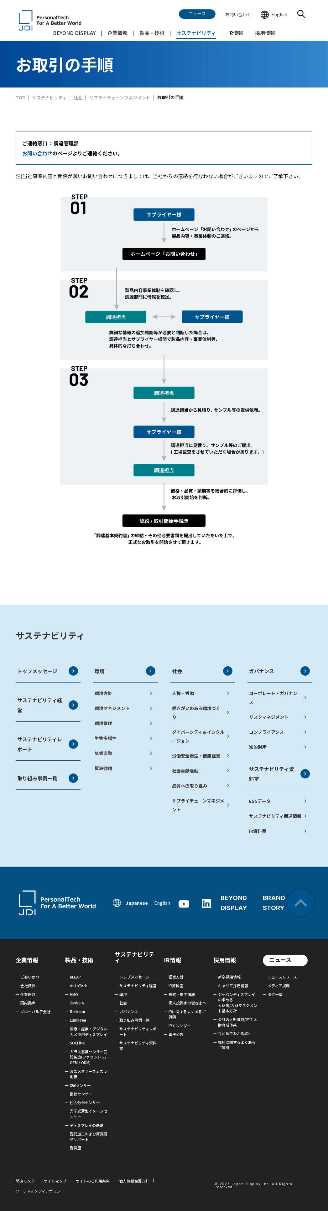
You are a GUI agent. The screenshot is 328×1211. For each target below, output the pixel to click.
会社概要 (27, 985)
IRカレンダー (180, 1025)
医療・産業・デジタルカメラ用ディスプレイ (88, 1031)
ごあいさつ (29, 976)
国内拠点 (27, 1002)
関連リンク (25, 1180)
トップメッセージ (47, 671)
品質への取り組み (201, 786)
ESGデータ (278, 801)
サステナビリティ (50, 635)
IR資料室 (278, 831)
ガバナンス (279, 671)
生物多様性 (124, 738)
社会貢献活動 (201, 771)
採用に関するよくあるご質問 (237, 1044)
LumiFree (78, 1020)
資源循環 (124, 768)
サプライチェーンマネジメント (201, 805)
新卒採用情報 (229, 976)
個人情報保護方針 (134, 1180)
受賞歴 (75, 1147)
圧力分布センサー (85, 1102)
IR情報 (172, 960)
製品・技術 (79, 960)
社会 (202, 671)
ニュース (280, 959)
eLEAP (75, 976)
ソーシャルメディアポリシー (40, 1190)
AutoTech (78, 985)
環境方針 (124, 693)
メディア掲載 (279, 985)
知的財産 (278, 747)
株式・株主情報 (182, 994)
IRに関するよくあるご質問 (187, 1014)
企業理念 (27, 994)
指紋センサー (81, 1093)
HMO (74, 994)
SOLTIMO (78, 1042)
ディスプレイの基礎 (86, 1125)
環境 (125, 671)
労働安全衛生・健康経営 (201, 756)
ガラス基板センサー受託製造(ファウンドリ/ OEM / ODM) (88, 1057)
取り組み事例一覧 (47, 778)
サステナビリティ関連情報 (278, 816)
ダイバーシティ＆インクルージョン (201, 736)
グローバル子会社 (35, 1011)
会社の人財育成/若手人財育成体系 (237, 1022)
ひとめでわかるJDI (234, 1033)
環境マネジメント (124, 708)
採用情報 (224, 960)
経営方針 (176, 976)
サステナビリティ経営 (47, 705)
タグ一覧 (275, 994)
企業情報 (27, 960)
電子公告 (176, 1034)
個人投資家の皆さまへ (187, 1002)
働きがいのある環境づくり (201, 712)
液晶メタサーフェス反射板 (88, 1073)
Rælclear (78, 1011)
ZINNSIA (77, 1002)
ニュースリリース (282, 976)
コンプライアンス (278, 732)
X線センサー (80, 1085)
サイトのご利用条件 (93, 1180)
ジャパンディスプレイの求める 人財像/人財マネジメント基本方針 (237, 1002)
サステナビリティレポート (47, 744)
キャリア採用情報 (233, 985)
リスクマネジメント (278, 717)
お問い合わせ (37, 153)
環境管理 (124, 723)
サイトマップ (55, 1180)
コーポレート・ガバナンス (278, 697)
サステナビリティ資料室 (279, 774)
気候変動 (124, 753)
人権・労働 (201, 693)
